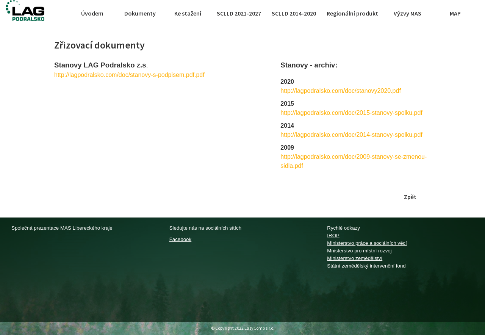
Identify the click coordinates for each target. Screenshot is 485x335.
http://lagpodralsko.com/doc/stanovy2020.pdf (340, 91)
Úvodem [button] (92, 13)
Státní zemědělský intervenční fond (366, 266)
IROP (333, 235)
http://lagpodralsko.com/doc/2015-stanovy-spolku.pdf (351, 113)
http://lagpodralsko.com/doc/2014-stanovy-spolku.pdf (351, 134)
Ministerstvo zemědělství (354, 258)
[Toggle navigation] (61, 13)
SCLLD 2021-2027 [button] (239, 13)
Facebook (180, 239)
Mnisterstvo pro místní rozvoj (359, 251)
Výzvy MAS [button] (407, 13)
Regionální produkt (352, 13)
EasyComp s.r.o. (259, 328)
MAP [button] (455, 13)
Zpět (410, 196)
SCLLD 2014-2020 (294, 13)
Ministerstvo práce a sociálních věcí (367, 243)
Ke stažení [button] (187, 13)
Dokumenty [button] (140, 13)
